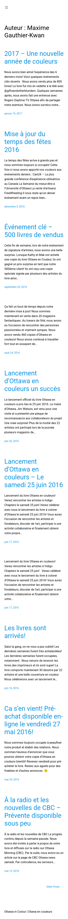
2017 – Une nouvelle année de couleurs (34, 57)
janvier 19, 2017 (13, 113)
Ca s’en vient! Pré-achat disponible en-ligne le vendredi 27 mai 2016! (33, 720)
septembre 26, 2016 (15, 286)
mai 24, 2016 (11, 779)
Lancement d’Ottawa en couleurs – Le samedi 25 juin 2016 (33, 473)
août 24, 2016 (12, 352)
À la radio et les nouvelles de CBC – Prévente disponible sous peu (32, 811)
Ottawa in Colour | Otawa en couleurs (28, 911)
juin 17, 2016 (11, 541)
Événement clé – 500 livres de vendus (33, 231)
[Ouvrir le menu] (6, 7)
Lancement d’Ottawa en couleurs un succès (32, 381)
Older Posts (55, 887)
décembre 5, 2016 (14, 206)
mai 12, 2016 (11, 870)
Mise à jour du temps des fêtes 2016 (27, 141)
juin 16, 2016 (11, 688)
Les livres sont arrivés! (25, 632)
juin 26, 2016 (11, 441)
